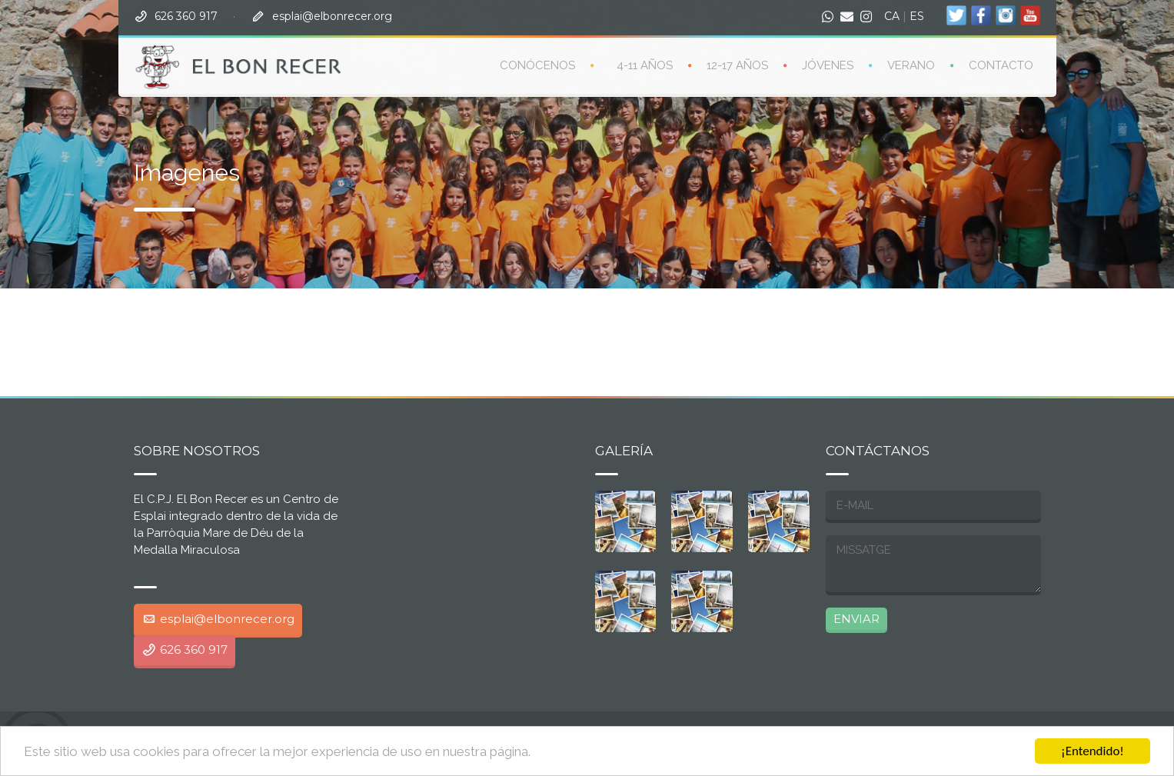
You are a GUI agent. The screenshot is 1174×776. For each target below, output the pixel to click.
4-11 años (645, 65)
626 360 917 (186, 15)
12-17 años (737, 65)
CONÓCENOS (537, 65)
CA (892, 15)
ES (917, 15)
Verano (911, 65)
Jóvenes (827, 65)
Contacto (1001, 65)
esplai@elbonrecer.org (332, 15)
